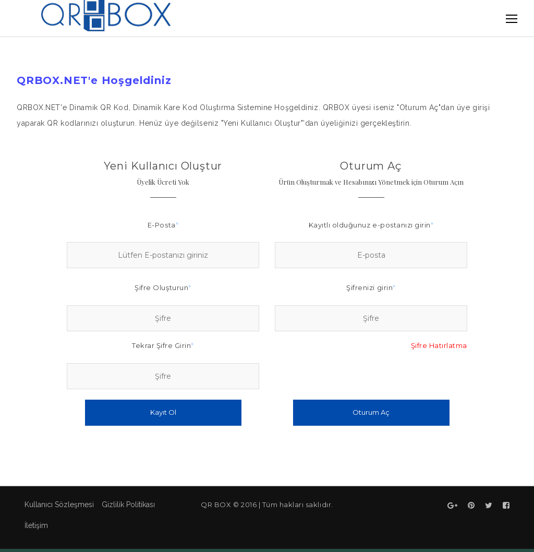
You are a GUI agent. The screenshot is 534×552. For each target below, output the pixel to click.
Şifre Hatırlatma (439, 345)
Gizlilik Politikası (128, 504)
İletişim (36, 525)
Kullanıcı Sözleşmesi (59, 504)
